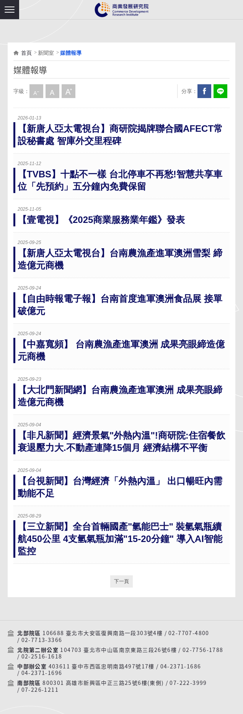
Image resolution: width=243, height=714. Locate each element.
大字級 (68, 91)
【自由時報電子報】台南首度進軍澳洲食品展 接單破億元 (120, 304)
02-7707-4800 (188, 633)
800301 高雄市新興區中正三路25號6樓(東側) (103, 683)
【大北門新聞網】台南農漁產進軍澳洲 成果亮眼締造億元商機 (120, 396)
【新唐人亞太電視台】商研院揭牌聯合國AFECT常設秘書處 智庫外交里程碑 (120, 134)
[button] (9, 9)
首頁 (26, 53)
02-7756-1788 (203, 650)
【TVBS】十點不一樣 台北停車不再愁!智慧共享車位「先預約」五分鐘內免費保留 (120, 180)
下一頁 (121, 581)
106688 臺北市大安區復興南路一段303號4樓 (102, 633)
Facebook (204, 91)
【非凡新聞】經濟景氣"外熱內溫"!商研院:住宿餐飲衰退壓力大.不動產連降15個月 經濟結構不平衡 (121, 441)
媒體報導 (71, 53)
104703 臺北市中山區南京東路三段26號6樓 (118, 650)
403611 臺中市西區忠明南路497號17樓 (102, 666)
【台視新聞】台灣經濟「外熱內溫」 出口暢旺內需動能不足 (120, 487)
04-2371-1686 (180, 666)
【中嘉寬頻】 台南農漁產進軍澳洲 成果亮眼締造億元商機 (121, 350)
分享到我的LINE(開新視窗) (220, 91)
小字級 (36, 91)
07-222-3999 (188, 683)
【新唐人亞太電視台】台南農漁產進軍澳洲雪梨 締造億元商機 (120, 259)
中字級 (52, 91)
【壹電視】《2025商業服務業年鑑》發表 (101, 220)
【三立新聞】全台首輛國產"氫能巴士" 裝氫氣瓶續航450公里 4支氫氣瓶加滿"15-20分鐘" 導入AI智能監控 (120, 538)
